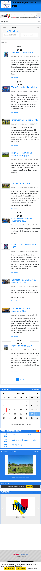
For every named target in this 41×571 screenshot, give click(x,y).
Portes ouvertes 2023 (21, 346)
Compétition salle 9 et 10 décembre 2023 (23, 219)
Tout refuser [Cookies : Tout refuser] (21, 568)
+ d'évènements (36, 389)
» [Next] (23, 379)
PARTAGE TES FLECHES (22, 435)
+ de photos (37, 451)
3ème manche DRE (20, 183)
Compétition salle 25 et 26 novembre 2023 (23, 281)
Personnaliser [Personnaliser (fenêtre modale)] (32, 568)
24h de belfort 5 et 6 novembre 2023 (20, 309)
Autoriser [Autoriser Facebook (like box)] (29, 486)
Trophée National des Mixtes (25, 87)
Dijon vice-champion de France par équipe (22, 154)
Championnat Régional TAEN (25, 120)
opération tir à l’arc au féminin (24, 440)
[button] (2, 466)
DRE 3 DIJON (17, 445)
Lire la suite (14, 77)
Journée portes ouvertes (22, 52)
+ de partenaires (36, 492)
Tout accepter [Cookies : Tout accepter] (9, 568)
